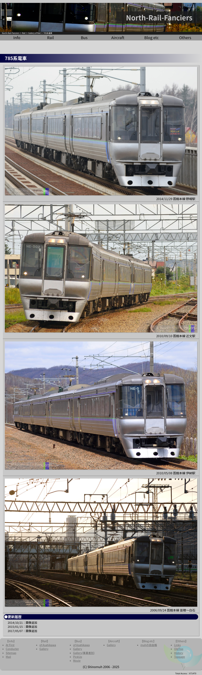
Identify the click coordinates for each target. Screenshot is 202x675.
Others (185, 37)
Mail (8, 657)
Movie (77, 660)
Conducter (12, 649)
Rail (24, 33)
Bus (84, 37)
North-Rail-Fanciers (10, 33)
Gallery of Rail (34, 33)
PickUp (77, 657)
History (178, 653)
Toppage (179, 657)
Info (17, 37)
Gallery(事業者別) (84, 653)
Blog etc (151, 37)
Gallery (43, 649)
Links (177, 645)
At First (10, 645)
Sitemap (11, 653)
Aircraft (118, 37)
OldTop (178, 649)
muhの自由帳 (148, 645)
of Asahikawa (47, 645)
